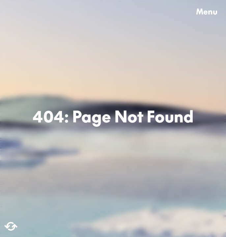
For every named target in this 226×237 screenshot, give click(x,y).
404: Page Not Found (113, 118)
